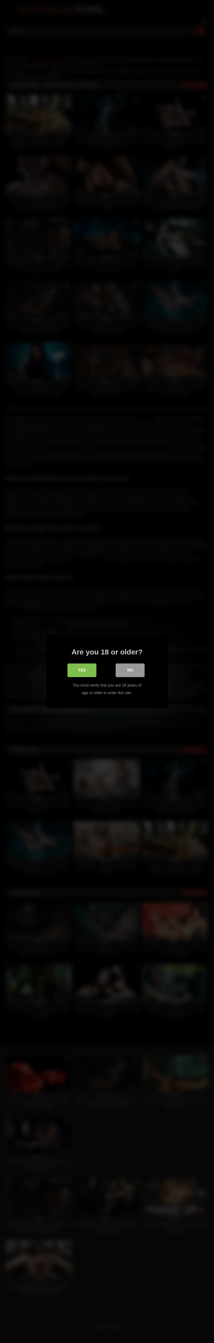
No (130, 670)
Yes (82, 670)
